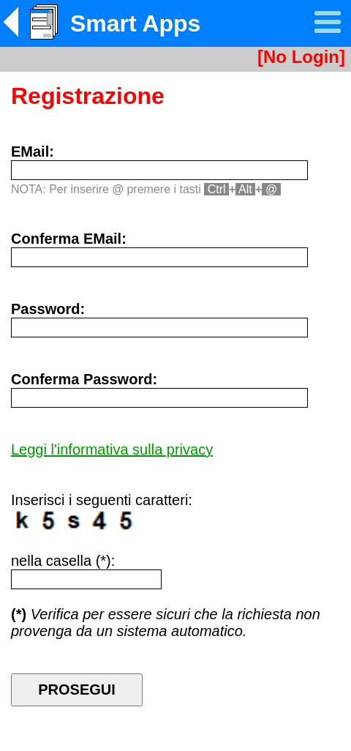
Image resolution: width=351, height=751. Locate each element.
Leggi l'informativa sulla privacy (112, 449)
